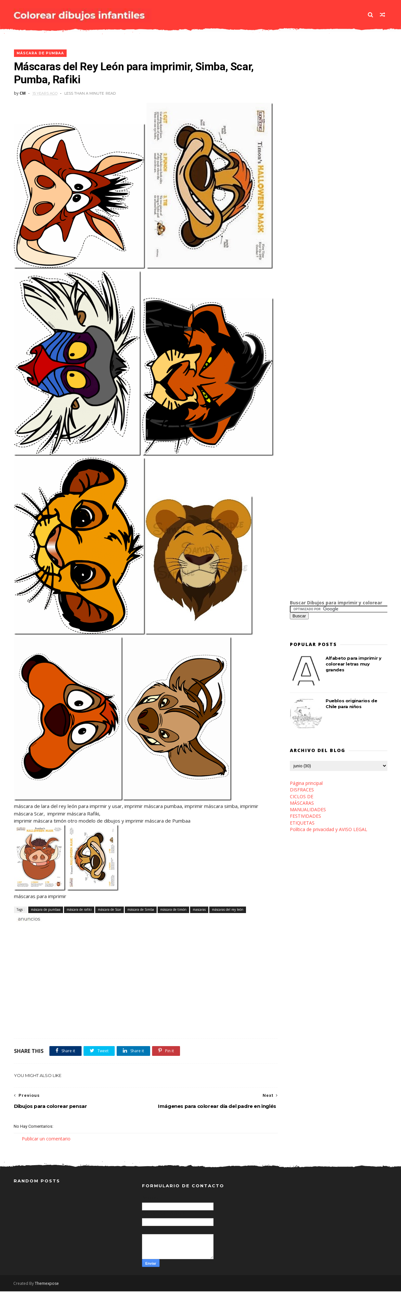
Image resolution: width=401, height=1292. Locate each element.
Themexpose (47, 1284)
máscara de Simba (140, 910)
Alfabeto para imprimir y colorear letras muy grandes (353, 664)
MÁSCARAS (302, 803)
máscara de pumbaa (40, 53)
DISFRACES (302, 790)
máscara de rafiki (78, 910)
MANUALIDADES (308, 810)
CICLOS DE (301, 797)
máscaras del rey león (227, 910)
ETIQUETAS (302, 823)
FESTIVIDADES (305, 816)
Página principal (306, 783)
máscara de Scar (109, 910)
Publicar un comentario (46, 1139)
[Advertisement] (90, 930)
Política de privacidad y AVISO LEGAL (328, 830)
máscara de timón (173, 910)
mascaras (198, 910)
